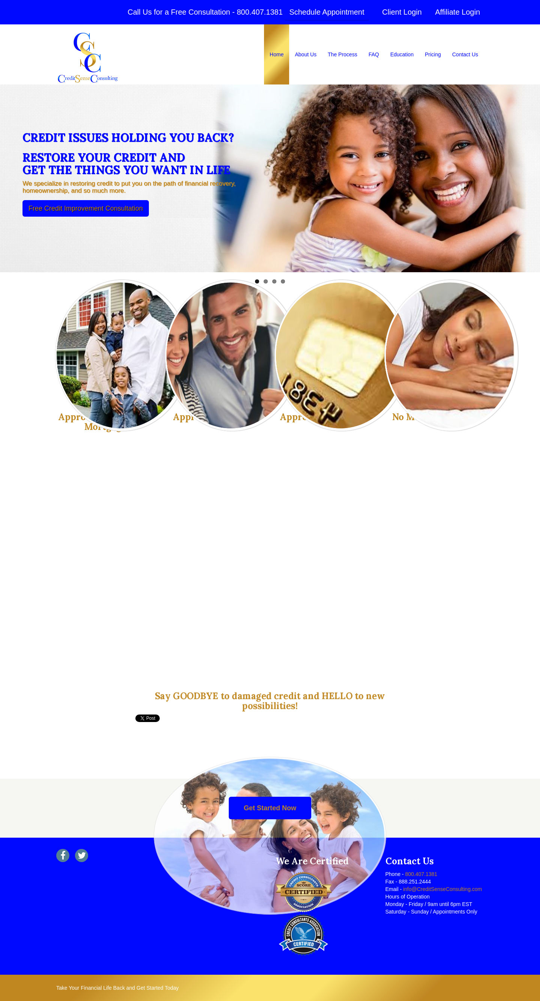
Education (402, 54)
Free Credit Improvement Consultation (85, 208)
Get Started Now (270, 808)
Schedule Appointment (326, 12)
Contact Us (465, 54)
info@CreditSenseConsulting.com (442, 889)
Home (277, 54)
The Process (342, 54)
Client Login (402, 12)
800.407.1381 (259, 12)
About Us (305, 54)
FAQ (374, 54)
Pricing (433, 54)
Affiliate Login (457, 12)
